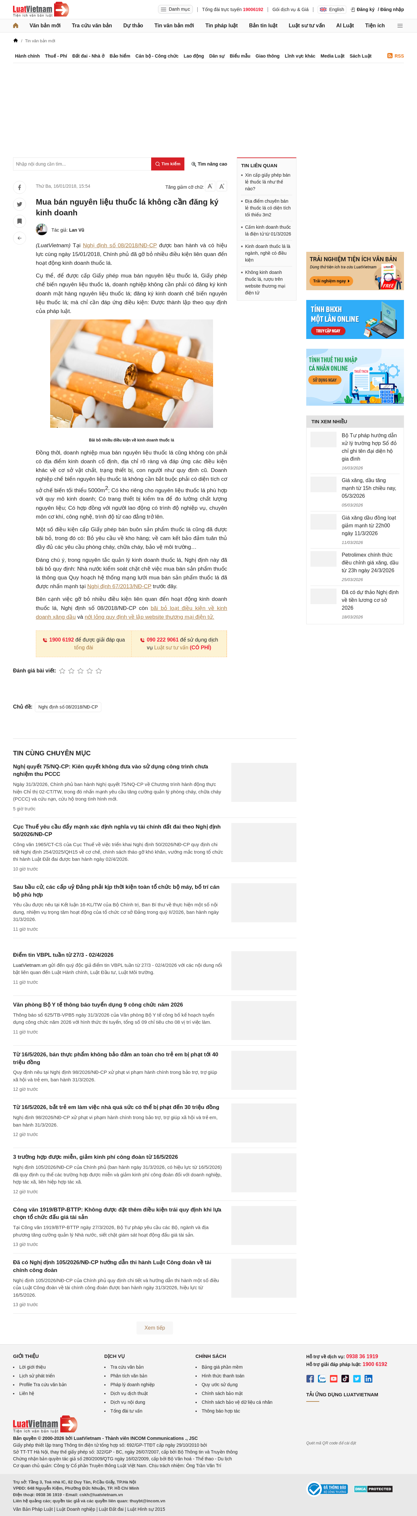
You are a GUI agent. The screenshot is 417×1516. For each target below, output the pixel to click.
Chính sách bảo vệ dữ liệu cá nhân (237, 1402)
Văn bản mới (45, 25)
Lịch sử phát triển (37, 1375)
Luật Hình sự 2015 (146, 1509)
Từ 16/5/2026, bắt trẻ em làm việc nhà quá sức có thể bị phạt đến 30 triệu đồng (116, 1107)
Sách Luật (360, 56)
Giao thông (268, 56)
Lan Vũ (76, 230)
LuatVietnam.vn (30, 965)
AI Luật (345, 25)
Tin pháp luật (221, 25)
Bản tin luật (263, 25)
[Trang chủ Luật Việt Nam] (41, 9)
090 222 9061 (159, 640)
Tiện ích (375, 25)
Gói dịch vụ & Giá (290, 9)
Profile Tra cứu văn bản (42, 1384)
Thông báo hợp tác (221, 1411)
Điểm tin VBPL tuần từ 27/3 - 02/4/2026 (63, 955)
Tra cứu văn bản (92, 25)
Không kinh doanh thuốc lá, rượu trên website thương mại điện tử (265, 282)
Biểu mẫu (240, 56)
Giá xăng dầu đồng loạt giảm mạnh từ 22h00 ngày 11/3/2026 (369, 525)
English (332, 9)
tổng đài (83, 647)
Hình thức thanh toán (223, 1375)
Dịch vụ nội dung (127, 1402)
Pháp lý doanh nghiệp (132, 1384)
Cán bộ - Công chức (157, 56)
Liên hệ (26, 1393)
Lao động (194, 56)
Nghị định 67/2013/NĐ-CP (119, 586)
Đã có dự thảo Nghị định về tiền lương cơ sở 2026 (370, 600)
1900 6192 (58, 640)
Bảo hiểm (119, 56)
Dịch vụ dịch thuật (129, 1393)
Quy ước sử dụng (220, 1384)
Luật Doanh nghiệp (75, 1509)
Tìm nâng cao (209, 164)
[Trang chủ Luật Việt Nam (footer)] (45, 1431)
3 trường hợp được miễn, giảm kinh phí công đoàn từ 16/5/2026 (95, 1157)
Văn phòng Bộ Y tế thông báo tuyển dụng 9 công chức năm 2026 (98, 1005)
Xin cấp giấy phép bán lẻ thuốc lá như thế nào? (267, 181)
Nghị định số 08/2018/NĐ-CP (120, 245)
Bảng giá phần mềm (222, 1367)
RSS (395, 56)
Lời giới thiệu (32, 1367)
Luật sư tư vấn (307, 25)
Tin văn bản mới (174, 25)
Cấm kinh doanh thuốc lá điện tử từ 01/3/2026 (268, 230)
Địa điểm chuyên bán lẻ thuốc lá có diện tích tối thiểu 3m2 (268, 207)
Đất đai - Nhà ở (88, 56)
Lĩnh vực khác (300, 56)
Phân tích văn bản (128, 1375)
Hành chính (27, 56)
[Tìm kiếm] (167, 163)
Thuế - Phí (56, 56)
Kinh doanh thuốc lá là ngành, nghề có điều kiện (267, 253)
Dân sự (216, 56)
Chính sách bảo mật (222, 1393)
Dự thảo (133, 25)
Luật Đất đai (111, 1509)
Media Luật (332, 56)
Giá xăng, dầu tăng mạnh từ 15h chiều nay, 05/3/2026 (369, 488)
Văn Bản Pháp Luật (33, 1509)
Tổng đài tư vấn (126, 1411)
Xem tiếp (154, 1328)
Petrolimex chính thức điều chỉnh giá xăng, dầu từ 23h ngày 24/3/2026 (370, 562)
